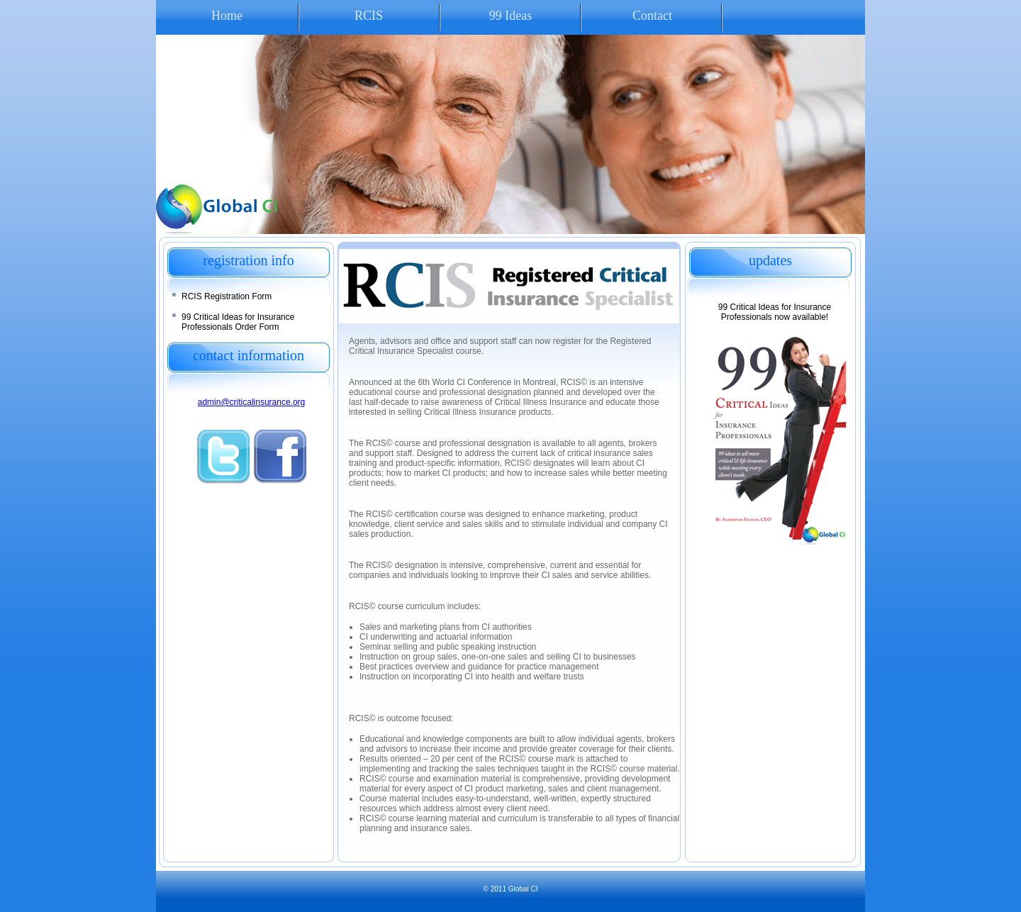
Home (226, 16)
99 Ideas (510, 16)
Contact (652, 16)
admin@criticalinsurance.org (252, 402)
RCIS (369, 16)
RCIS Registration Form (227, 296)
